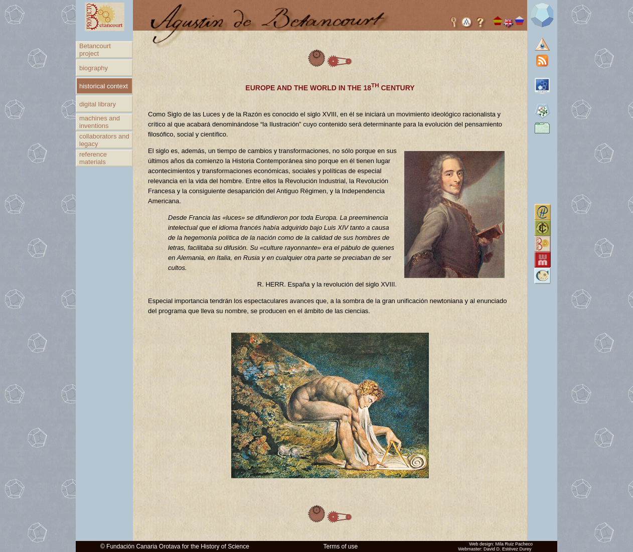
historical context (103, 86)
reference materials (93, 158)
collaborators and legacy (104, 140)
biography (93, 68)
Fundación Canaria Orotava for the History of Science (177, 546)
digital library (97, 104)
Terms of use (341, 546)
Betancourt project (95, 49)
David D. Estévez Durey (508, 548)
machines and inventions (99, 121)
